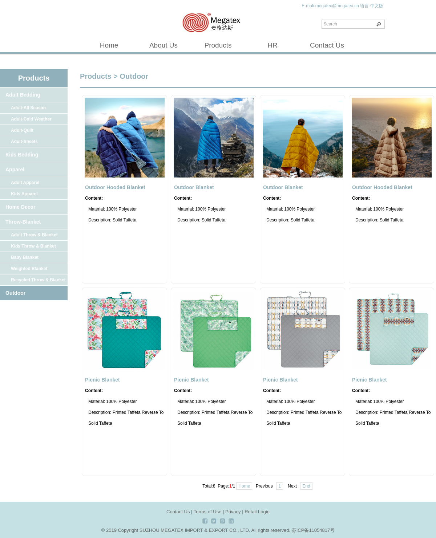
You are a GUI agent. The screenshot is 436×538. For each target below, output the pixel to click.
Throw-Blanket (23, 222)
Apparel (14, 169)
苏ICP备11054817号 (313, 530)
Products (218, 45)
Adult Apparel (25, 182)
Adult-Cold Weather (31, 119)
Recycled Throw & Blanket (38, 279)
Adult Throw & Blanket (34, 234)
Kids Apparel (24, 193)
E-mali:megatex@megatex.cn (330, 5)
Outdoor (15, 293)
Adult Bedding (22, 95)
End (306, 486)
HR (272, 45)
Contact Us (327, 45)
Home (109, 45)
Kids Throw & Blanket (33, 246)
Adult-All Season (28, 107)
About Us (163, 45)
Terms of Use (208, 511)
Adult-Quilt (22, 130)
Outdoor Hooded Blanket (115, 187)
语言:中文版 (371, 5)
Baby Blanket (25, 257)
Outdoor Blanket (194, 187)
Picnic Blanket (102, 380)
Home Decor (20, 207)
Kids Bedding (21, 155)
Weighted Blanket (29, 268)
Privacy (233, 511)
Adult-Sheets (24, 141)
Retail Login (257, 511)
